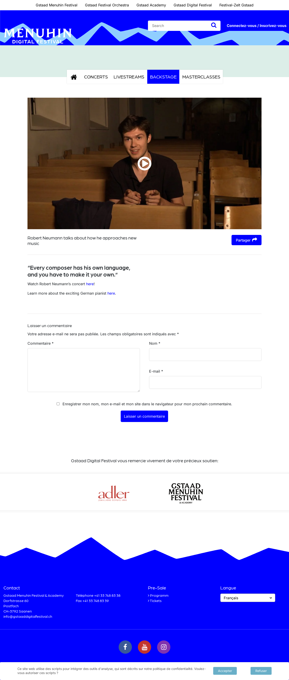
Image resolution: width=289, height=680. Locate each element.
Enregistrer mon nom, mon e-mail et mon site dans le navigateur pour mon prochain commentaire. (147, 404)
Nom (154, 343)
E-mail (156, 371)
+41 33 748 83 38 (107, 595)
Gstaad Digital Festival (193, 5)
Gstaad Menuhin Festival (56, 5)
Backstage (163, 77)
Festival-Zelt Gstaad (236, 5)
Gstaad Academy (151, 5)
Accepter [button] (225, 670)
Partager (246, 240)
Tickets (156, 600)
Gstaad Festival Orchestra (107, 5)
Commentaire (40, 343)
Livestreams (129, 77)
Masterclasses (201, 77)
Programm (159, 595)
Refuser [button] (261, 670)
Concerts (96, 77)
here (90, 284)
